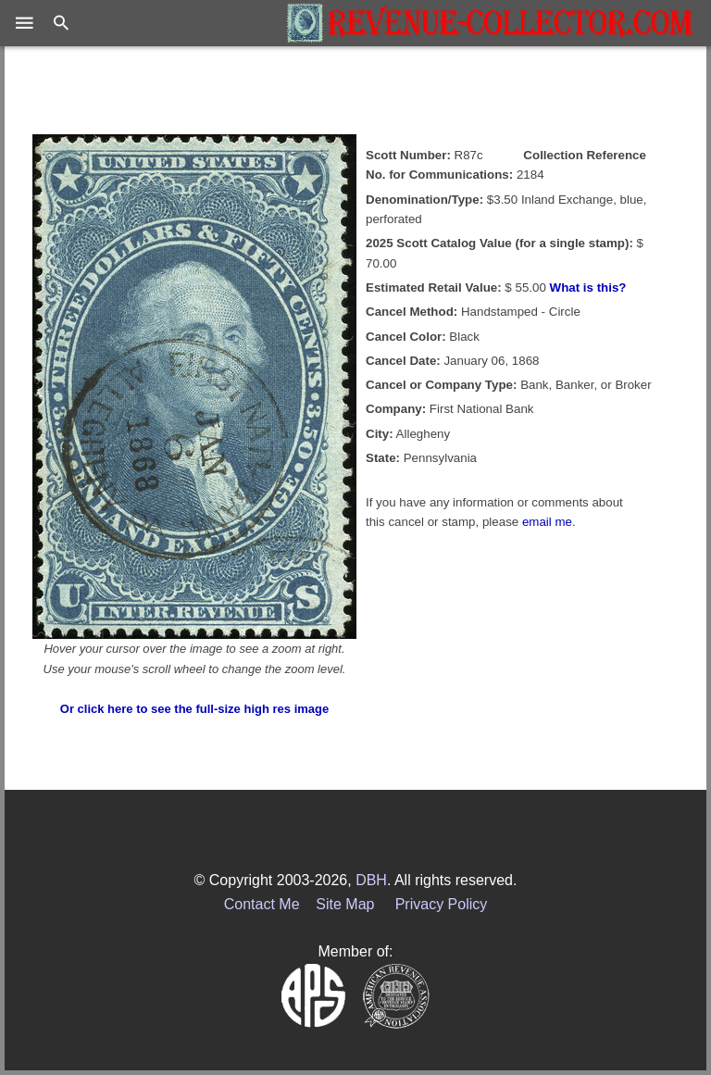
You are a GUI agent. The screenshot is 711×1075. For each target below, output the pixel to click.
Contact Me (262, 904)
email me (547, 522)
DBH (371, 880)
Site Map (345, 904)
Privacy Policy (441, 904)
